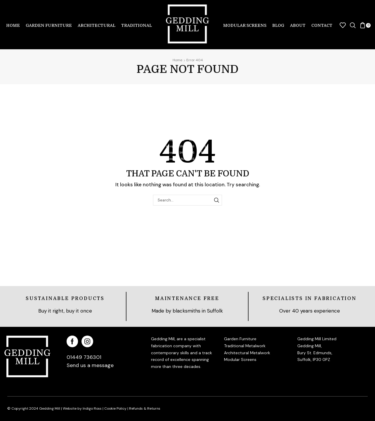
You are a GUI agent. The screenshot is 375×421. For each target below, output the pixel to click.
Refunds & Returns (144, 408)
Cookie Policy (115, 408)
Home (13, 25)
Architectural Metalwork (247, 352)
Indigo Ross (92, 408)
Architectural (96, 25)
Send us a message (90, 365)
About (297, 25)
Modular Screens (244, 25)
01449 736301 (84, 357)
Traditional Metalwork (244, 345)
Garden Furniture (49, 25)
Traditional (136, 25)
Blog (278, 25)
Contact (321, 25)
